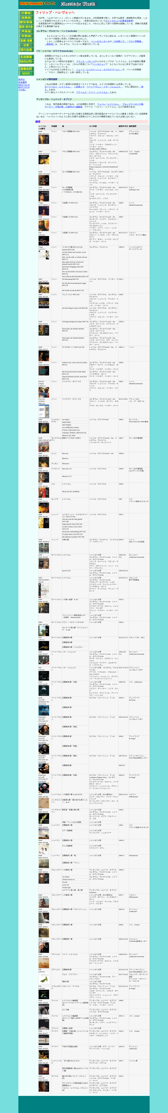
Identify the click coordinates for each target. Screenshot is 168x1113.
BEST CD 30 (24, 85)
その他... (22, 90)
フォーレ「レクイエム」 (108, 104)
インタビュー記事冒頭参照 (120, 21)
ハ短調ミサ (79, 87)
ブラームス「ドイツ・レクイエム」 (93, 92)
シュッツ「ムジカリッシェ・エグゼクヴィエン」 (99, 69)
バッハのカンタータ (100, 41)
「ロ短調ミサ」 (119, 41)
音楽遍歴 (22, 82)
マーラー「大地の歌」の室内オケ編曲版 (63, 107)
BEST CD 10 (24, 87)
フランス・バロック (85, 61)
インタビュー (99, 64)
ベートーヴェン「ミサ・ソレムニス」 (104, 87)
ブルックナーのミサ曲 (132, 104)
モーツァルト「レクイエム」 (58, 87)
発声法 (21, 79)
